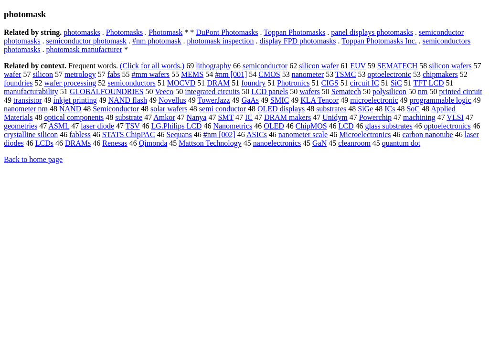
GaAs (250, 100)
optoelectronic (389, 74)
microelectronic (374, 100)
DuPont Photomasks (227, 32)
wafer (12, 74)
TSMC (345, 74)
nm (422, 91)
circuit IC (364, 83)
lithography (213, 66)
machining (419, 117)
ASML (58, 126)
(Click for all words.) (152, 66)
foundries (18, 83)
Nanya (197, 117)
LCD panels (269, 91)
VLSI (455, 117)
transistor (27, 100)
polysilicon (389, 91)
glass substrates (389, 126)
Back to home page (33, 159)
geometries (20, 126)
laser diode (97, 126)
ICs (389, 109)
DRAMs (78, 143)
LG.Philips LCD (176, 126)
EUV (358, 66)
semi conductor (222, 109)
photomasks (82, 32)
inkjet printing (75, 100)
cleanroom (354, 143)
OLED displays (281, 109)
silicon (42, 74)
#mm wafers (151, 74)
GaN (319, 143)
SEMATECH (397, 66)
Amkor (164, 117)
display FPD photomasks (298, 41)
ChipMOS (311, 126)
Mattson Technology (210, 143)
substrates (331, 109)
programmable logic (440, 100)
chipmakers (440, 74)
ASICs (256, 134)
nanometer (308, 74)
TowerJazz (213, 100)
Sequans (178, 134)
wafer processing (70, 83)
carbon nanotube (428, 134)
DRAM (218, 83)
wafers (309, 91)
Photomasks (124, 32)
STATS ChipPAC (128, 134)
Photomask (165, 32)
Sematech (346, 91)
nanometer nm (26, 109)
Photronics (293, 83)
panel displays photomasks (372, 32)
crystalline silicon (31, 134)
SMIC (279, 100)
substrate (128, 117)
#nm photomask (156, 41)
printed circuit (460, 91)
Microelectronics (365, 134)
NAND (70, 109)
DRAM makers (287, 117)
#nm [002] (219, 134)
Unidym (334, 117)
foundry (253, 83)
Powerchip (375, 117)
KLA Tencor (319, 100)
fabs (113, 74)
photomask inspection (220, 41)
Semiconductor (116, 109)
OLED (274, 126)
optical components (74, 117)
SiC (396, 83)
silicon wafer (319, 66)
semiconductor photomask (86, 41)
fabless (79, 134)
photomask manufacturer (84, 49)
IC (249, 117)
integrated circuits (212, 91)
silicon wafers (450, 66)
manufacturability (31, 91)
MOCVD (181, 83)
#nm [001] (231, 74)
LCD (346, 126)
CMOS (269, 74)
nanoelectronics (277, 143)
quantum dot (401, 143)
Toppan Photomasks (294, 32)
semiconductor (265, 66)
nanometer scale (303, 134)
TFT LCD (428, 83)
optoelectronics (447, 126)
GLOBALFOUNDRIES (107, 91)
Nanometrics (232, 126)
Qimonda (153, 143)
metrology (80, 74)
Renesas (114, 143)
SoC (413, 109)
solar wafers (169, 109)
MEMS (192, 74)
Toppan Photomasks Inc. (379, 41)
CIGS (329, 83)
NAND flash (127, 100)
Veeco (164, 91)
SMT (226, 117)
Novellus (172, 100)
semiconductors (131, 83)
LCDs (44, 143)
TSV (133, 126)
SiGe (365, 109)
